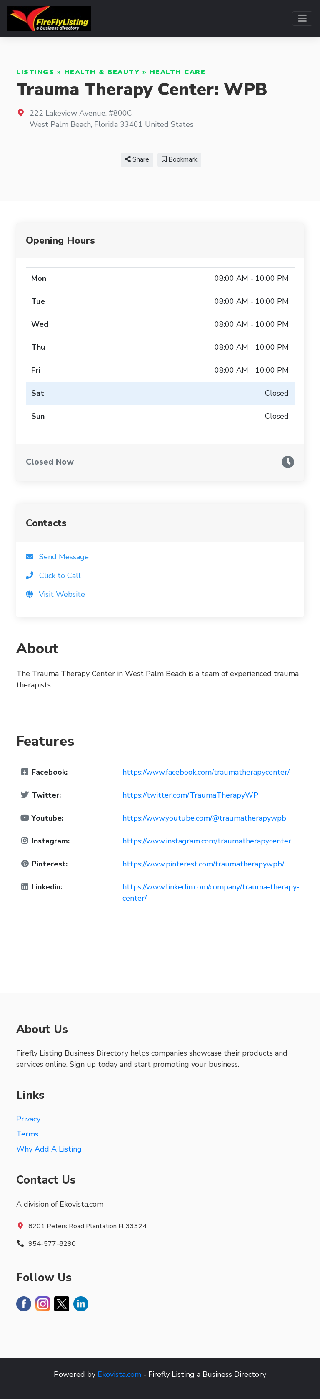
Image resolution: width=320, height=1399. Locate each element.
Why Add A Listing (49, 1149)
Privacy (28, 1119)
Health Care (178, 72)
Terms (27, 1134)
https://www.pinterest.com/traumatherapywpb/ (203, 864)
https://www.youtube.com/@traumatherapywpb (204, 818)
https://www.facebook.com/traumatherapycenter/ (206, 772)
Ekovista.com (119, 1374)
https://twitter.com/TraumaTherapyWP (190, 795)
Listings (35, 72)
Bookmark (179, 159)
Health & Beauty (102, 72)
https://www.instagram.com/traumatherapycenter (206, 841)
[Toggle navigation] (302, 18)
